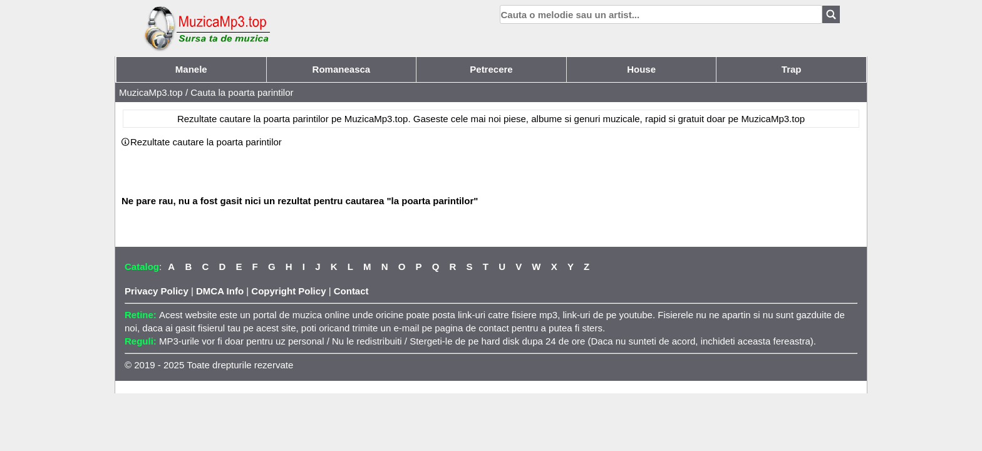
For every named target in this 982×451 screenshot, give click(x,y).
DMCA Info (220, 291)
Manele (191, 69)
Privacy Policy (157, 291)
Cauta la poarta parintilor (241, 92)
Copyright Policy (288, 291)
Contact (351, 291)
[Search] (831, 14)
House (641, 69)
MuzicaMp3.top (151, 92)
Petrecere (491, 69)
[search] (661, 14)
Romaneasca (342, 69)
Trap (792, 69)
